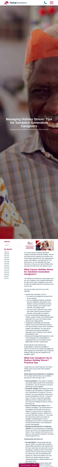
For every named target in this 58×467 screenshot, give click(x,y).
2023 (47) (6, 257)
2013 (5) (6, 276)
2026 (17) (6, 252)
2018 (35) (6, 267)
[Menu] (51, 2)
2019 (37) (6, 265)
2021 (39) (6, 261)
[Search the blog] (12, 245)
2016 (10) (6, 270)
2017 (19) (6, 268)
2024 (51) (6, 255)
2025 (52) (6, 253)
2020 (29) (6, 263)
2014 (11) (6, 274)
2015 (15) (6, 272)
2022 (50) (6, 259)
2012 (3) (6, 278)
